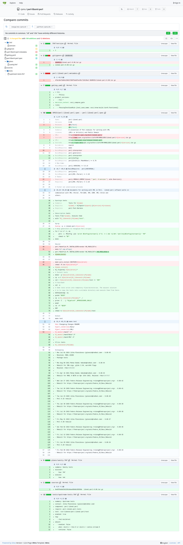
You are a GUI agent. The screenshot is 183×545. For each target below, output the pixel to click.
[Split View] (171, 38)
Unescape (164, 44)
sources (54, 483)
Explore (13, 3)
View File (174, 44)
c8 (168, 33)
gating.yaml (56, 85)
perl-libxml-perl (35, 9)
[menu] (27, 27)
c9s (175, 33)
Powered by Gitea (9, 543)
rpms (23, 9)
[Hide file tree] (5, 38)
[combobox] (20, 27)
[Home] (4, 3)
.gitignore (56, 56)
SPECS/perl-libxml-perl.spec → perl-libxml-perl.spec (78, 113)
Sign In (176, 3)
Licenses (172, 543)
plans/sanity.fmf (59, 460)
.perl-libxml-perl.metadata (64, 73)
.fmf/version (57, 44)
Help (21, 3)
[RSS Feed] (122, 9)
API (179, 543)
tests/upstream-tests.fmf (64, 495)
